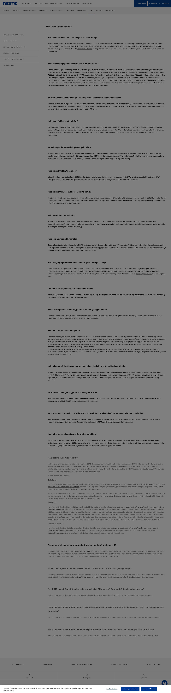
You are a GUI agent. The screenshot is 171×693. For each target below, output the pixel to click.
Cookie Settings (112, 689)
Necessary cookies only (130, 689)
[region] (85, 689)
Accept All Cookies (149, 689)
